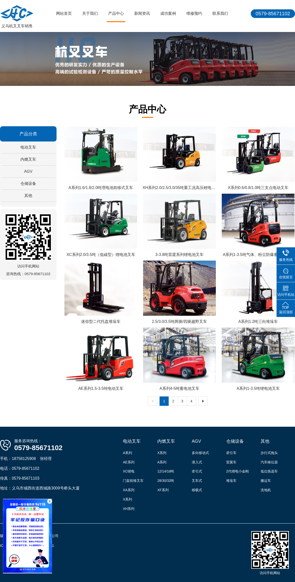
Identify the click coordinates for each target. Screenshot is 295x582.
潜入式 (197, 462)
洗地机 (266, 490)
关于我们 (90, 13)
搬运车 (266, 481)
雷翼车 (231, 462)
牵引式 (197, 471)
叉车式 (197, 481)
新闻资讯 (142, 13)
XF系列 (163, 490)
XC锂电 (128, 471)
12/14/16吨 (165, 471)
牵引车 (231, 453)
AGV (28, 171)
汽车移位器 (269, 462)
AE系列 (128, 462)
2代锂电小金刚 (237, 471)
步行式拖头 (269, 453)
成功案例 (168, 13)
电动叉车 (28, 147)
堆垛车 (231, 481)
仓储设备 (28, 183)
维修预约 (194, 13)
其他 (28, 195)
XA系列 (128, 490)
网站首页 (64, 13)
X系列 (127, 499)
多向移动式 (200, 453)
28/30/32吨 (165, 481)
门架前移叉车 (133, 481)
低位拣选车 (269, 471)
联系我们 (220, 13)
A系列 (127, 453)
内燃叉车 (28, 159)
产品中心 (116, 13)
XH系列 (128, 509)
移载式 (197, 490)
